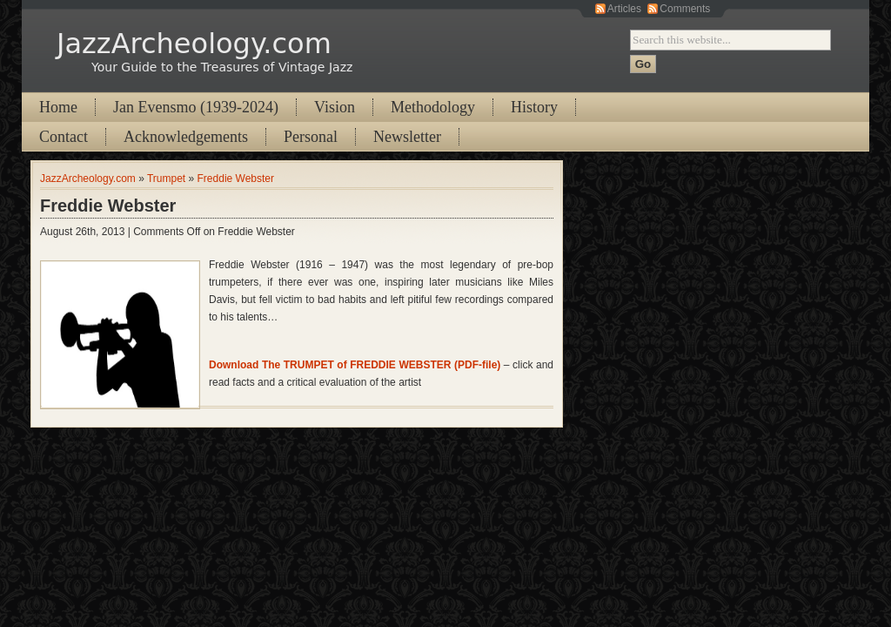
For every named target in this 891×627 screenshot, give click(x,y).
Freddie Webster (236, 178)
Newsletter (407, 136)
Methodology (433, 107)
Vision (334, 107)
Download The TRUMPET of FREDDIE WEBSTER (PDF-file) (354, 365)
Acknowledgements (186, 136)
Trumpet (166, 178)
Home (58, 107)
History (534, 107)
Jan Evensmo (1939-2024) (195, 107)
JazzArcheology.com (194, 43)
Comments (685, 9)
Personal (311, 136)
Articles (624, 9)
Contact (63, 136)
